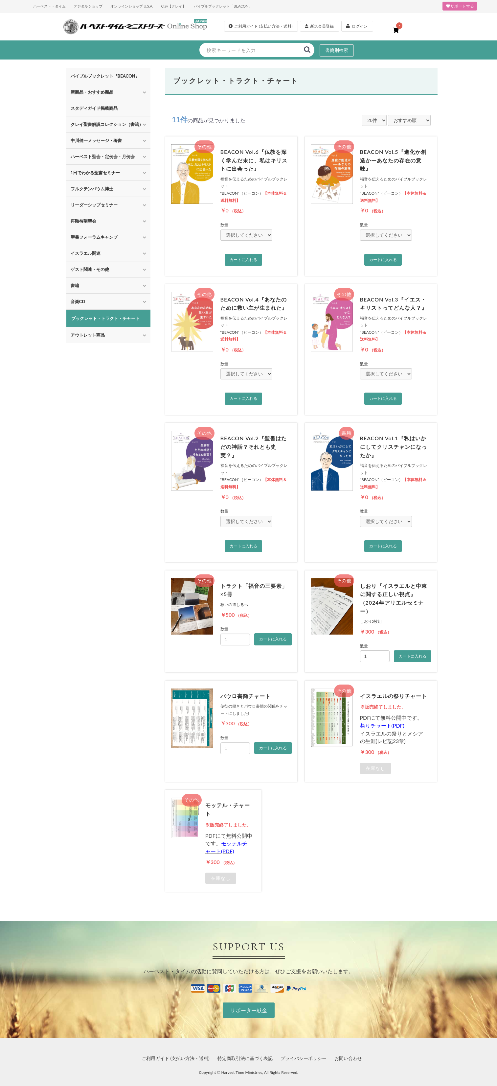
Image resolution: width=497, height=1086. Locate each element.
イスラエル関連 (86, 253)
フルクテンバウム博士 (92, 188)
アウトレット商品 (88, 335)
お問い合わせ (348, 1058)
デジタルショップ (88, 6)
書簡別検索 (336, 50)
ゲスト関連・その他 (90, 269)
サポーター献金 (248, 1010)
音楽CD (78, 301)
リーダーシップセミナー (94, 204)
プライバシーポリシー (304, 1058)
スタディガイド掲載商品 (94, 108)
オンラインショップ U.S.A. (131, 6)
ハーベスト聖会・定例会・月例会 (103, 156)
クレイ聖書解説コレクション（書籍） (107, 124)
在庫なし (375, 768)
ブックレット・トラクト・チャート (105, 318)
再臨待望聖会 (83, 221)
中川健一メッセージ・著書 (96, 140)
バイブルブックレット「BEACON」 (223, 6)
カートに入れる (243, 259)
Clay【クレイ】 (173, 6)
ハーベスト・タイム (49, 6)
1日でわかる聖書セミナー (95, 172)
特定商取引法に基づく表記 (245, 1058)
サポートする (459, 6)
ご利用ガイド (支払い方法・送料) (176, 1058)
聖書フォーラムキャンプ (94, 237)
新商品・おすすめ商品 (92, 92)
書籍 (75, 285)
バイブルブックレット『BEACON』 (105, 76)
